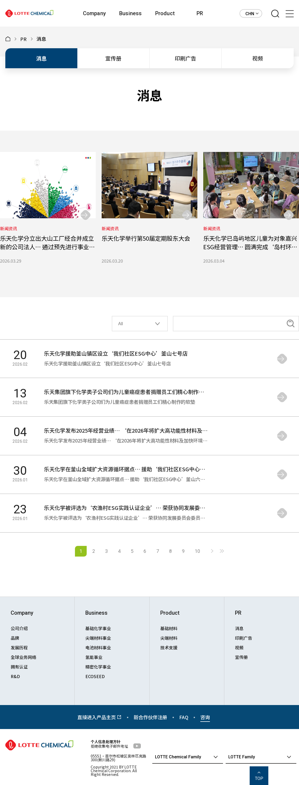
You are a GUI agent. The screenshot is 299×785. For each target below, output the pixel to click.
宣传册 (113, 58)
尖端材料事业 (98, 638)
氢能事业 (93, 657)
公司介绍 (19, 628)
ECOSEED (95, 676)
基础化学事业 (98, 628)
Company (94, 13)
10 (197, 551)
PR (200, 13)
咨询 (205, 717)
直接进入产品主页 (99, 717)
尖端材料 (168, 638)
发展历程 (19, 647)
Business (130, 13)
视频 (257, 58)
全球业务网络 (23, 657)
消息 (41, 58)
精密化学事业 (98, 667)
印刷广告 (185, 58)
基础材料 (168, 628)
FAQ (183, 717)
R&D (15, 676)
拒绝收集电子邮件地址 (109, 746)
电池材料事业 (98, 647)
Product (165, 13)
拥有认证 (19, 667)
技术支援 (168, 647)
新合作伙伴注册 (150, 717)
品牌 (15, 638)
